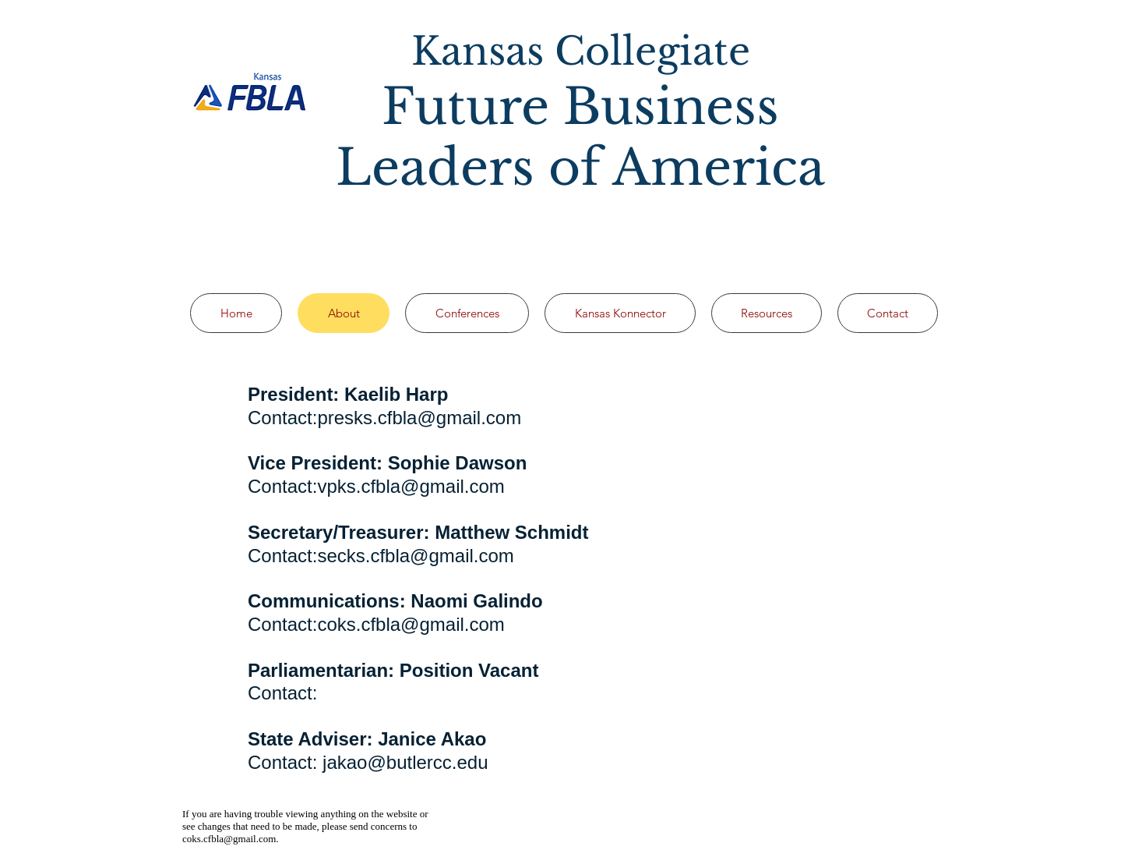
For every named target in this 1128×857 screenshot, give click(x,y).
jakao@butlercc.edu (405, 762)
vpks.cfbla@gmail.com (410, 486)
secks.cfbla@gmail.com (415, 555)
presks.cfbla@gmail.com (419, 417)
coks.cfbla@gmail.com (410, 624)
